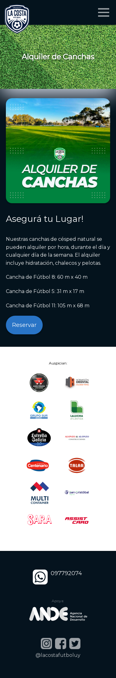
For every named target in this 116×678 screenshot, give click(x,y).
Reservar (24, 325)
